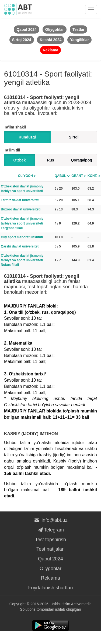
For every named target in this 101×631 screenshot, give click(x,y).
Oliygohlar (50, 568)
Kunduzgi (27, 137)
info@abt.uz (50, 520)
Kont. (92, 176)
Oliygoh (25, 176)
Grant (77, 176)
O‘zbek (19, 160)
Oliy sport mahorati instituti (22, 237)
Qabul (60, 176)
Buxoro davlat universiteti (20, 209)
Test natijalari (50, 549)
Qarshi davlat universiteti (20, 246)
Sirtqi (74, 137)
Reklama (50, 578)
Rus (50, 160)
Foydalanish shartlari (50, 587)
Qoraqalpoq (81, 160)
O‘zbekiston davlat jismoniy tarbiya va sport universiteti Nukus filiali (22, 260)
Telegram (50, 530)
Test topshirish (50, 539)
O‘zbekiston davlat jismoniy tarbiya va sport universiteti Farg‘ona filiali (22, 223)
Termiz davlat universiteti (20, 200)
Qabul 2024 (50, 558)
